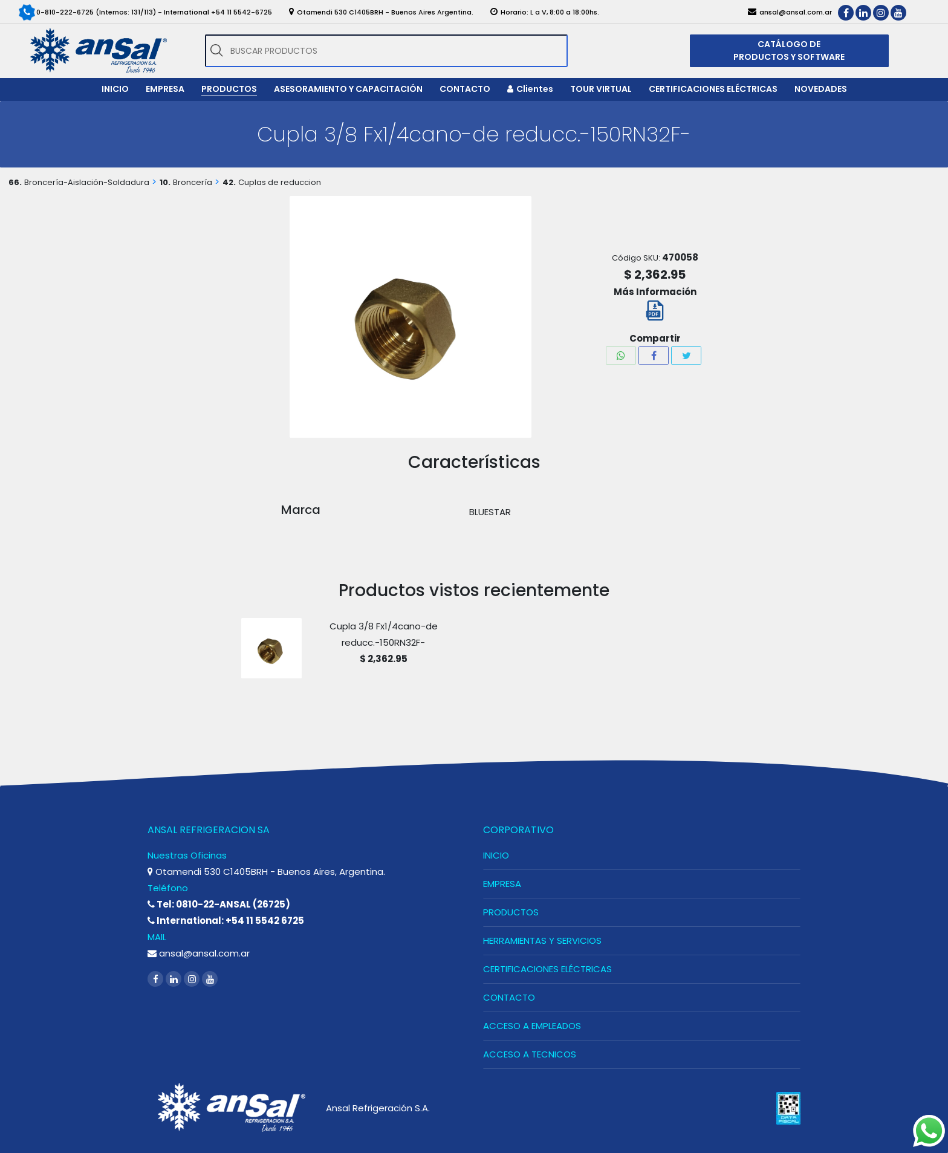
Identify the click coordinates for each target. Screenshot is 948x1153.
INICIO (496, 855)
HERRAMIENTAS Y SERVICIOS (542, 940)
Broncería (192, 182)
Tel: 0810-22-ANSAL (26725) (219, 904)
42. (229, 182)
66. (15, 182)
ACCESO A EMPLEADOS (532, 1025)
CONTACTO (509, 997)
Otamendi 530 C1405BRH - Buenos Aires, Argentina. (266, 871)
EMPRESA (502, 883)
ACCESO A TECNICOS (529, 1054)
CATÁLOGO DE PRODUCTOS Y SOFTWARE (789, 50)
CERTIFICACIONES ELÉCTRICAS (547, 969)
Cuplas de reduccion (279, 182)
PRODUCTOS (511, 912)
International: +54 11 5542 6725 (226, 920)
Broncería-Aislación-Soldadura (86, 182)
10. (165, 182)
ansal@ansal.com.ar (199, 953)
